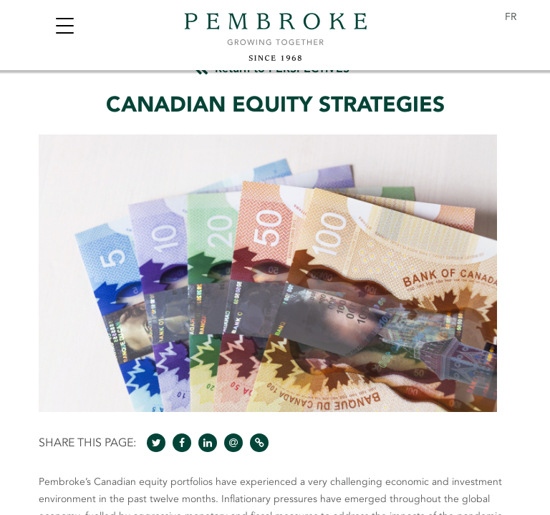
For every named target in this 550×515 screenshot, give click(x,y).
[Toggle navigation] (64, 27)
